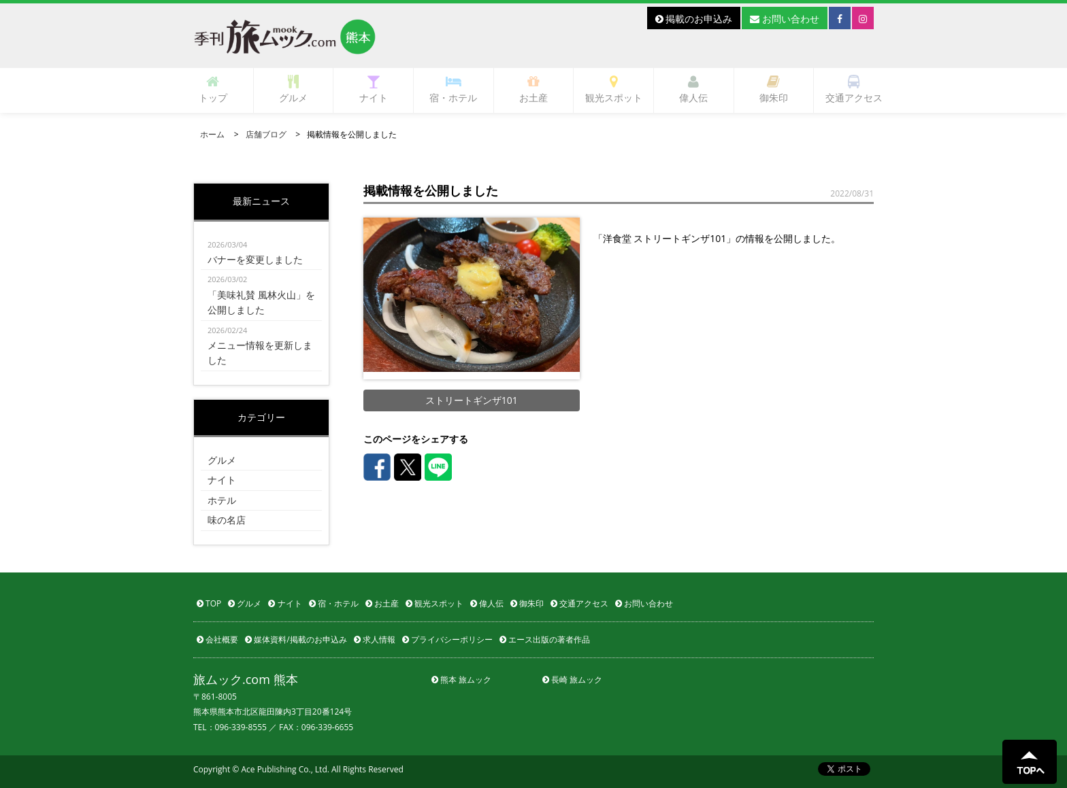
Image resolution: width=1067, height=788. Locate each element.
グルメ (293, 89)
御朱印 (773, 89)
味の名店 (227, 519)
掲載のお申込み (694, 18)
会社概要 (217, 639)
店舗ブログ (266, 134)
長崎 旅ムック (572, 679)
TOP (209, 603)
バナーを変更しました (261, 251)
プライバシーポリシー (447, 639)
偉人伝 (693, 89)
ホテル (222, 500)
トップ (213, 89)
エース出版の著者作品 (544, 639)
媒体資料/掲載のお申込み (296, 639)
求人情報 (374, 639)
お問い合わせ (784, 18)
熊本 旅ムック (461, 679)
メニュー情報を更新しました (261, 345)
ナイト (373, 89)
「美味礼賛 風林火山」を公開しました (261, 294)
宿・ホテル (453, 89)
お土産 (533, 89)
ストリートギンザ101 (471, 400)
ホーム (212, 134)
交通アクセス (854, 89)
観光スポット (613, 89)
